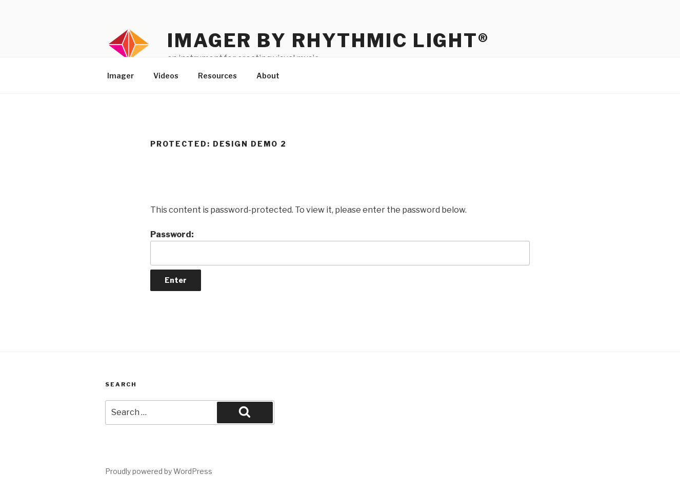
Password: (340, 247)
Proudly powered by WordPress (158, 471)
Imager (120, 75)
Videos (165, 75)
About (267, 75)
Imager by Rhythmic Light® (328, 40)
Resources (217, 75)
